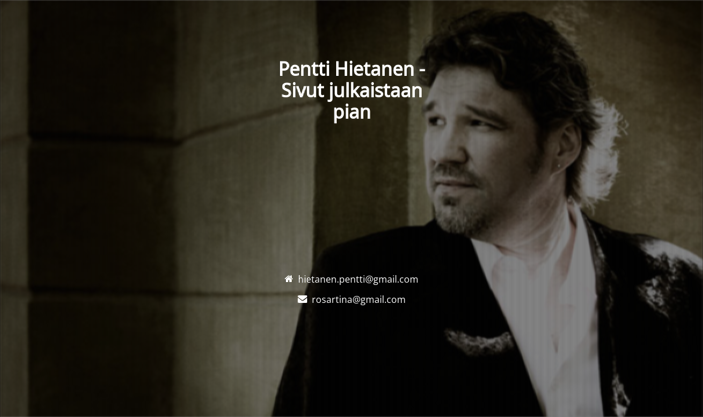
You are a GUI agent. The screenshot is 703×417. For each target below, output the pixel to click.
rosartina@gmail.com (359, 299)
